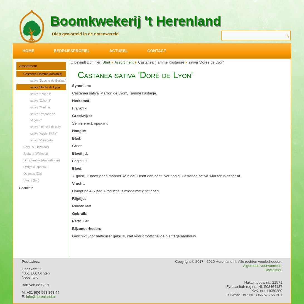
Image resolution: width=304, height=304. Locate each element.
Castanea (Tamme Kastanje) (42, 74)
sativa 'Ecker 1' (40, 94)
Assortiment (28, 66)
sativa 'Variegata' (41, 140)
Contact (156, 50)
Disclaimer (272, 270)
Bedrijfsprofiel (72, 50)
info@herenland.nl (41, 297)
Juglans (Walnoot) (35, 153)
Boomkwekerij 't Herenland (135, 21)
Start (106, 62)
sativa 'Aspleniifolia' (43, 133)
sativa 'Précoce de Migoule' (42, 117)
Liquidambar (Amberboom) (41, 160)
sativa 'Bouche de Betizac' (48, 80)
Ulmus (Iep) (31, 180)
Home (28, 50)
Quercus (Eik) (32, 173)
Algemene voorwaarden (262, 266)
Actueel (118, 50)
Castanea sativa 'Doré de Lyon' (135, 75)
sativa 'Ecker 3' (40, 100)
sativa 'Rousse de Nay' (45, 126)
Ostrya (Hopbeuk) (35, 167)
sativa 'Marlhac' (40, 107)
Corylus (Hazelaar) (36, 147)
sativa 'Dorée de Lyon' (45, 87)
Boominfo (26, 188)
